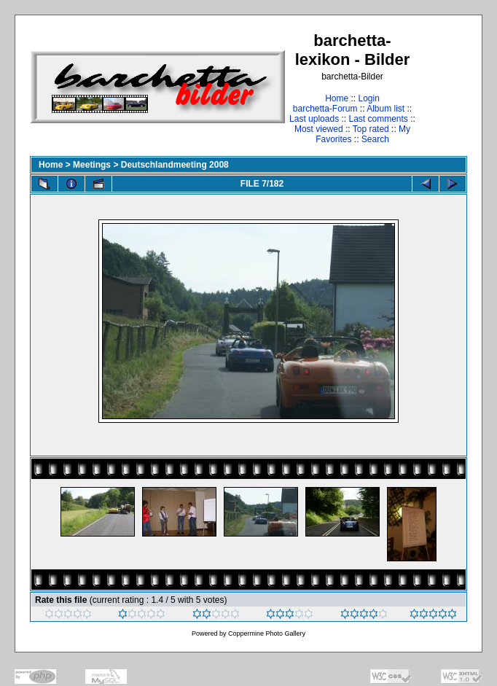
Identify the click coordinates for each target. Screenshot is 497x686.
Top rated (371, 129)
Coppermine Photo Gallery (266, 633)
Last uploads (314, 119)
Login (368, 98)
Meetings (92, 165)
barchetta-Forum (325, 109)
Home (336, 98)
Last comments (378, 119)
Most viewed (318, 129)
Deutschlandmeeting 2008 (175, 165)
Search (375, 139)
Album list (385, 109)
